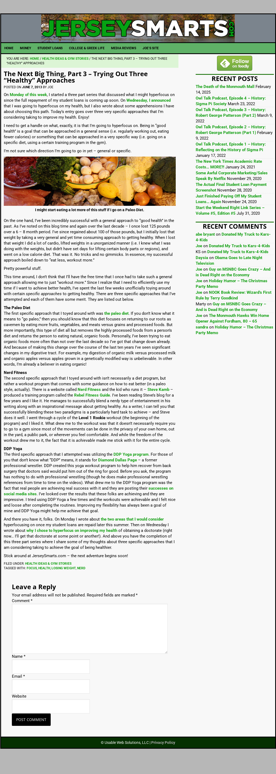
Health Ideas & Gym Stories (48, 575)
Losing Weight (63, 580)
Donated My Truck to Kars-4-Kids (239, 257)
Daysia (202, 269)
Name (18, 668)
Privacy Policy (163, 754)
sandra (202, 339)
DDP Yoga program (131, 466)
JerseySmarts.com (138, 34)
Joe (199, 257)
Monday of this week (28, 106)
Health (44, 580)
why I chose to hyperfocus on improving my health (71, 542)
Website (19, 708)
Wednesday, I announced (148, 112)
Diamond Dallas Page (117, 471)
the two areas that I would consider (132, 531)
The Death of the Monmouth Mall (225, 98)
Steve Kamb (158, 401)
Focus (32, 580)
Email (18, 688)
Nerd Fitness (89, 401)
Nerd (81, 580)
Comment (22, 612)
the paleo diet (116, 325)
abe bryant (205, 246)
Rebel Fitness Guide (92, 407)
